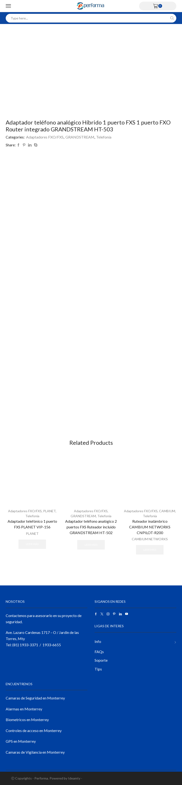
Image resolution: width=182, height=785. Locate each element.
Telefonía (103, 137)
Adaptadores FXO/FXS (45, 137)
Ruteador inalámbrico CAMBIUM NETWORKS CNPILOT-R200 (149, 527)
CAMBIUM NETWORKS (150, 539)
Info (98, 641)
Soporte (101, 660)
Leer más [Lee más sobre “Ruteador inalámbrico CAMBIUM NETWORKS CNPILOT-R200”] (149, 549)
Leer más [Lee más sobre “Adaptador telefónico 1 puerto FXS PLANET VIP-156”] (32, 544)
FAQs (99, 651)
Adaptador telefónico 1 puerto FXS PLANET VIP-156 (32, 524)
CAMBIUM (167, 511)
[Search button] (172, 18)
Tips (98, 669)
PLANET (49, 511)
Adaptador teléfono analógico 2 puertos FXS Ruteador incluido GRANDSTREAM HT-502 (91, 527)
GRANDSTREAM (79, 137)
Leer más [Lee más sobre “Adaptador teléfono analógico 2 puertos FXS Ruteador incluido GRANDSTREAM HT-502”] (91, 544)
